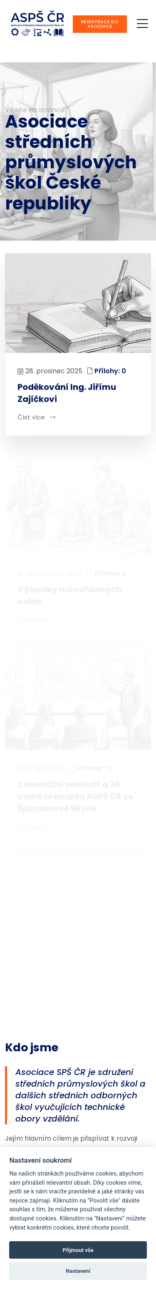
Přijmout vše (77, 1250)
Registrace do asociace (100, 24)
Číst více (36, 417)
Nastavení (78, 1271)
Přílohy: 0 (110, 371)
